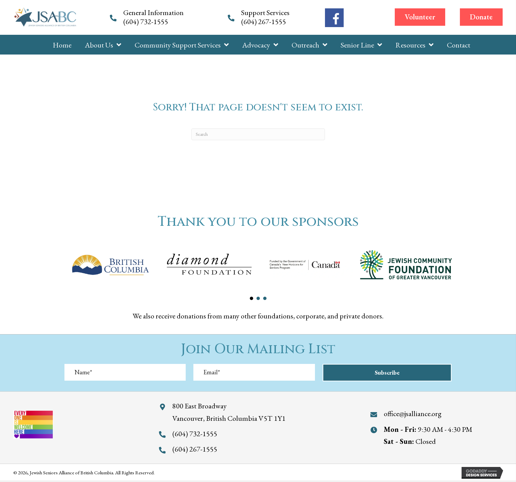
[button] (420, 17)
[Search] (258, 134)
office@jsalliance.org (413, 413)
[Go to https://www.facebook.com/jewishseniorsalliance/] (334, 17)
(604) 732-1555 (146, 21)
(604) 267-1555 (264, 21)
